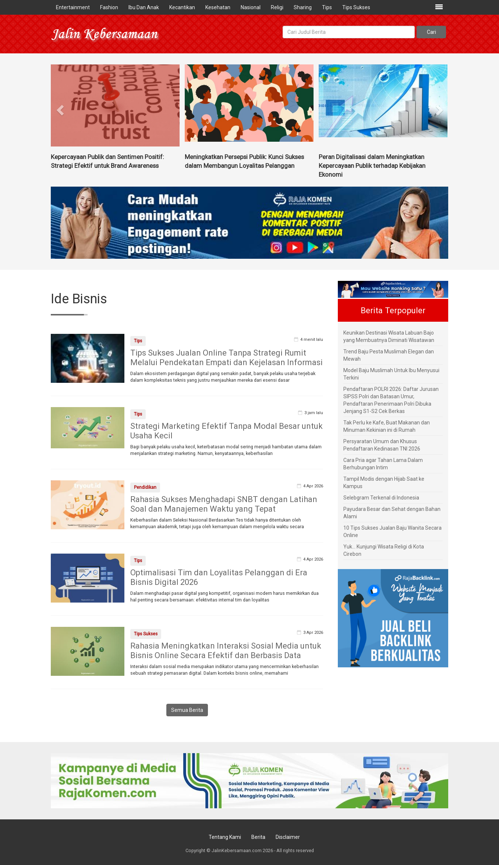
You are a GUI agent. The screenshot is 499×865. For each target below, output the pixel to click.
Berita (258, 837)
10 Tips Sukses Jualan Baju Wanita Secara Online (392, 531)
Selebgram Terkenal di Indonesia (381, 498)
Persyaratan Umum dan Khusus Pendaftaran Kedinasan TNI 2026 (381, 445)
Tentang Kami (225, 837)
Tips (327, 7)
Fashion (109, 7)
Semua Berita (187, 710)
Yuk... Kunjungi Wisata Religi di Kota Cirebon (383, 550)
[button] (61, 107)
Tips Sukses (356, 7)
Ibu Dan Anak (143, 7)
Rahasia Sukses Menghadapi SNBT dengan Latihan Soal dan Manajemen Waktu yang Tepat (223, 504)
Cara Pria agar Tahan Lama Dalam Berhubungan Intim (383, 463)
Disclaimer (288, 837)
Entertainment (73, 7)
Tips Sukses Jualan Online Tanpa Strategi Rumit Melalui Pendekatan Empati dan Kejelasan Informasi (226, 357)
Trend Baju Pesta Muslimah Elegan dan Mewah (388, 355)
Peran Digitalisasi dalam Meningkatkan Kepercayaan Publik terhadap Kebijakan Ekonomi (372, 165)
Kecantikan (182, 7)
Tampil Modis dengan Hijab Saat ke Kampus (383, 482)
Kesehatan (217, 7)
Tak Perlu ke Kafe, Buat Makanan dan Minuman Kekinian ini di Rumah (386, 426)
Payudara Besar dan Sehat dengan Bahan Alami (391, 512)
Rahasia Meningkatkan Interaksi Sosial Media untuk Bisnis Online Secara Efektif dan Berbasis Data (225, 650)
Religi (277, 7)
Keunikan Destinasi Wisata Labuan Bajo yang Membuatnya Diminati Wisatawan (388, 336)
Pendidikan (145, 487)
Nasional (251, 7)
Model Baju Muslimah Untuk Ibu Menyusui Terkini (391, 374)
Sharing (303, 7)
